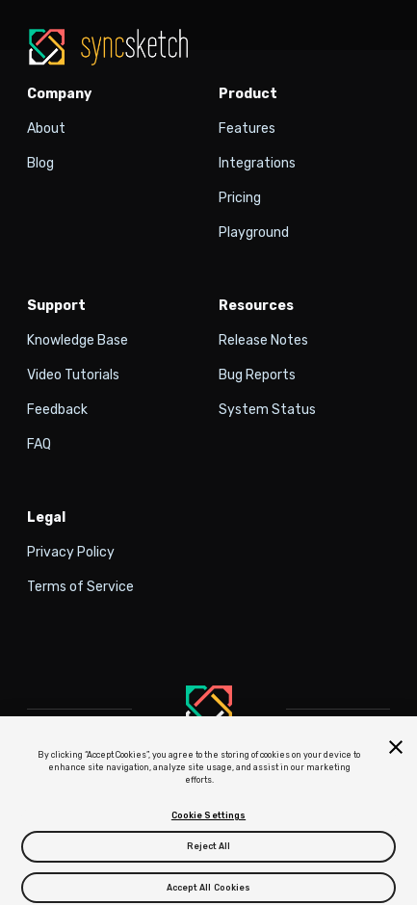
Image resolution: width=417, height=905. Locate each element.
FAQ (39, 444)
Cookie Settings (208, 821)
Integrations (257, 163)
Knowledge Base (77, 340)
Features (247, 128)
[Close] (395, 752)
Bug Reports (257, 375)
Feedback (57, 409)
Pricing (240, 198)
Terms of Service (80, 587)
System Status (267, 409)
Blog (40, 163)
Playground (254, 232)
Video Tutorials (73, 375)
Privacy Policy (71, 552)
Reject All (209, 852)
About (46, 128)
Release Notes (263, 340)
